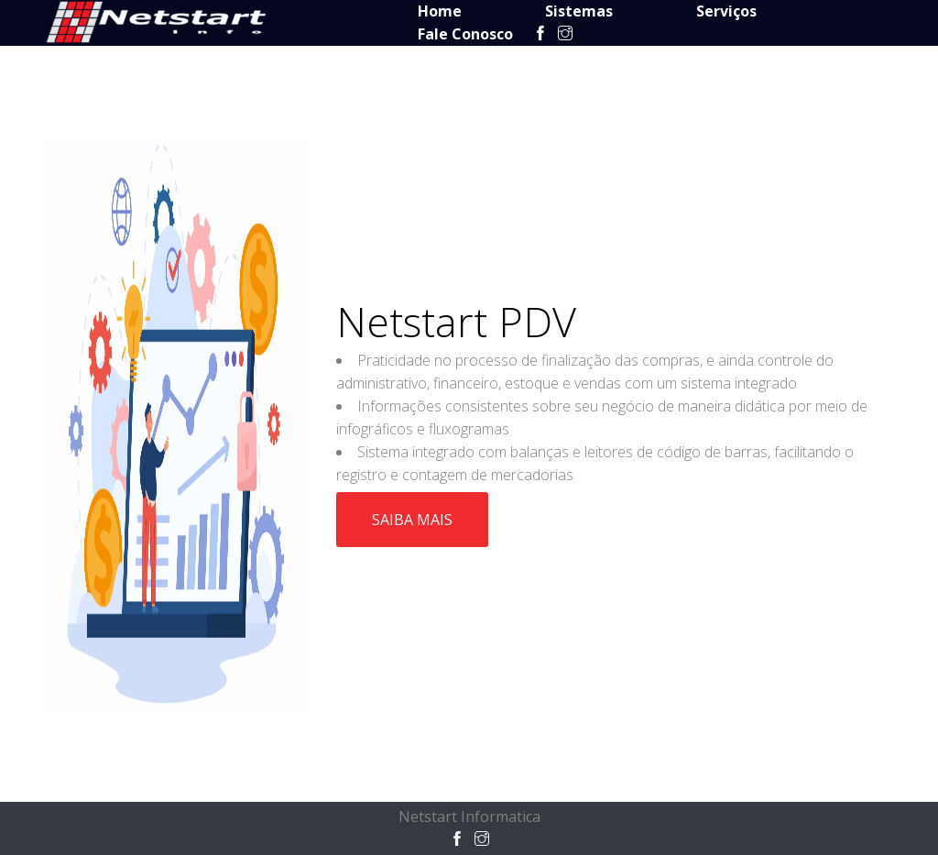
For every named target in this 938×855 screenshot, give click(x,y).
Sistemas (579, 11)
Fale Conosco (465, 34)
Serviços (726, 11)
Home (440, 11)
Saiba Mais (412, 520)
